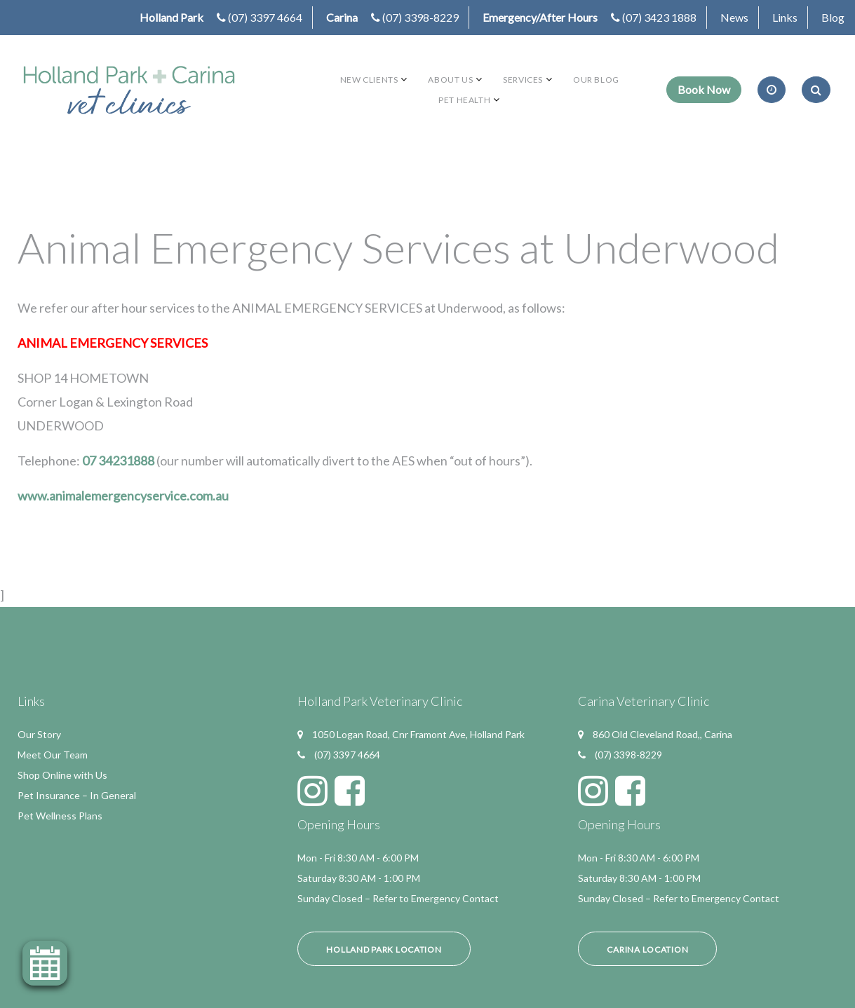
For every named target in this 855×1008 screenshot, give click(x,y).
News (734, 17)
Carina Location (647, 949)
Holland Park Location (383, 949)
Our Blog (596, 79)
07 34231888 (118, 460)
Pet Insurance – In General (77, 795)
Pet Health (464, 100)
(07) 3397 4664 (265, 17)
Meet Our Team (53, 755)
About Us (450, 79)
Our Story (39, 734)
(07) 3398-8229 (420, 17)
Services (523, 79)
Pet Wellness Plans (60, 816)
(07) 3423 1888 (659, 17)
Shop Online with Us (62, 775)
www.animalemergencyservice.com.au (123, 495)
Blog (832, 17)
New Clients (369, 79)
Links (784, 17)
